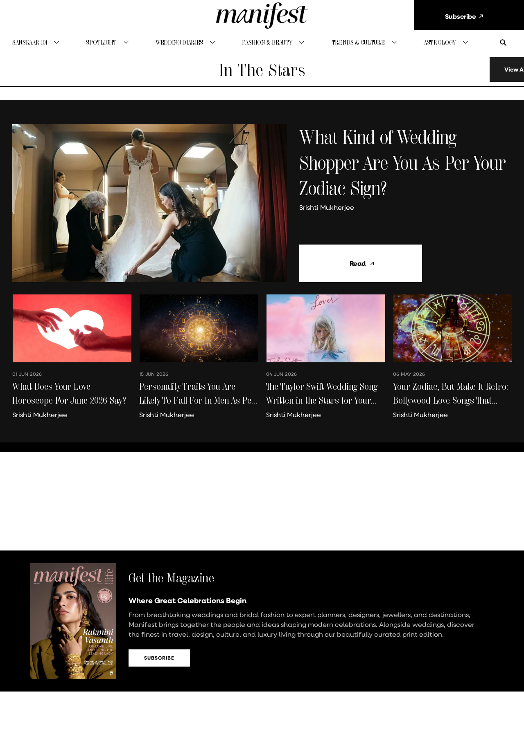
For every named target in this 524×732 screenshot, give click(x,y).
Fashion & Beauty (267, 42)
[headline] (405, 171)
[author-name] (328, 216)
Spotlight (101, 42)
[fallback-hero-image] (149, 212)
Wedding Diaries (179, 42)
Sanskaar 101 (29, 42)
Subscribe (159, 666)
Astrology (440, 42)
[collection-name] (262, 78)
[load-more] (484, 78)
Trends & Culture (358, 42)
